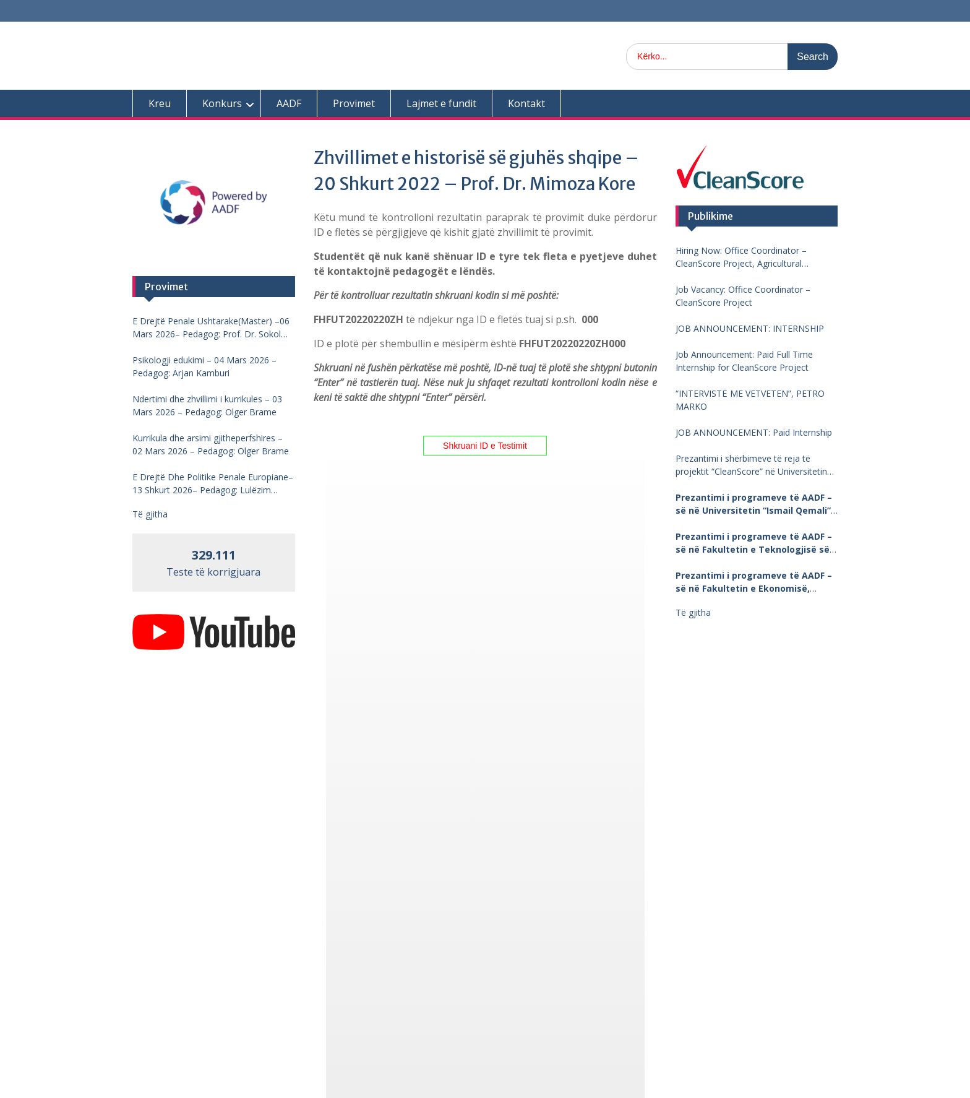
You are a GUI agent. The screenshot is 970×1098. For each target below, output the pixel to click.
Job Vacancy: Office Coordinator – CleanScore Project (743, 295)
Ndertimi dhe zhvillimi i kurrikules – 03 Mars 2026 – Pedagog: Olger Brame (207, 405)
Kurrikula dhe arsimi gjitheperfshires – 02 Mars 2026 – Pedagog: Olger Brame (210, 444)
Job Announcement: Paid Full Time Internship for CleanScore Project (744, 360)
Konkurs (222, 103)
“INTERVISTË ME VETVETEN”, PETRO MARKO (750, 399)
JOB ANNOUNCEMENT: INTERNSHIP (750, 328)
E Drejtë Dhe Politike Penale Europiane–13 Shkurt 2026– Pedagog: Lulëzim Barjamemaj (212, 483)
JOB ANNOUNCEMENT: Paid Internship (754, 432)
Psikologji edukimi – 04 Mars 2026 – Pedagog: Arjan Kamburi (204, 366)
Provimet (354, 103)
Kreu (159, 103)
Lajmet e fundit (441, 103)
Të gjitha (693, 612)
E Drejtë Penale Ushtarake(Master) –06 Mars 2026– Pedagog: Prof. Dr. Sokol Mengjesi (211, 327)
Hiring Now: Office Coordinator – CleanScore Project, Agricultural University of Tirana (741, 257)
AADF (289, 103)
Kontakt (526, 103)
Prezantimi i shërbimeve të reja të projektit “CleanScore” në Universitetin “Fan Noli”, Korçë (751, 465)
